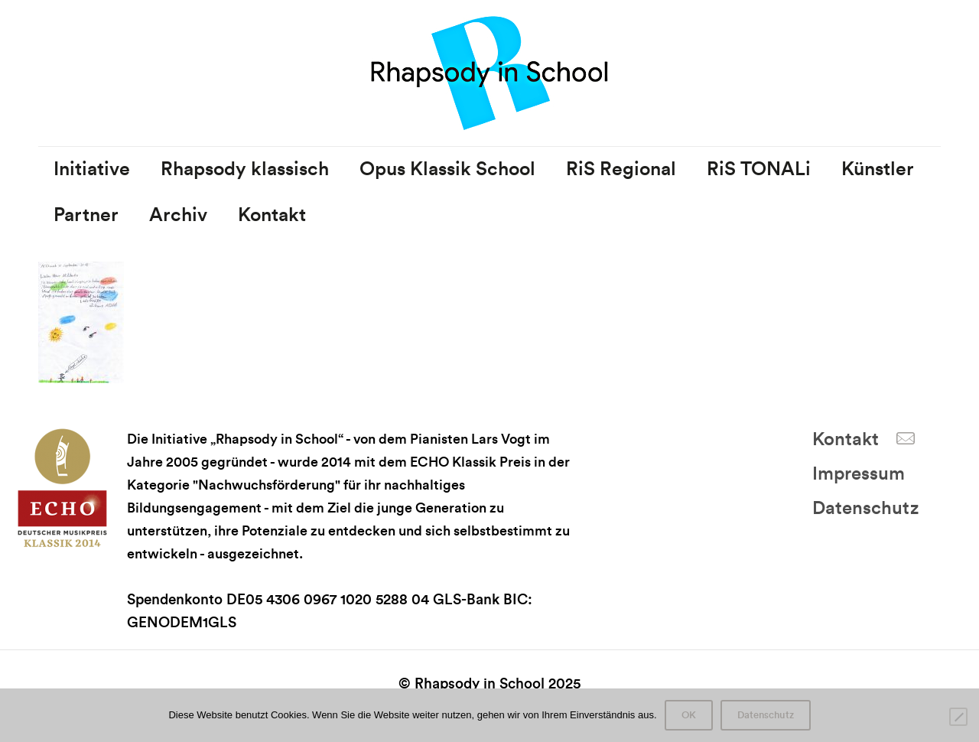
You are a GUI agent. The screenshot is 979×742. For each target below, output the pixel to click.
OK (688, 715)
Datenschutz (865, 509)
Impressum (858, 474)
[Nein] (958, 717)
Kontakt (845, 440)
